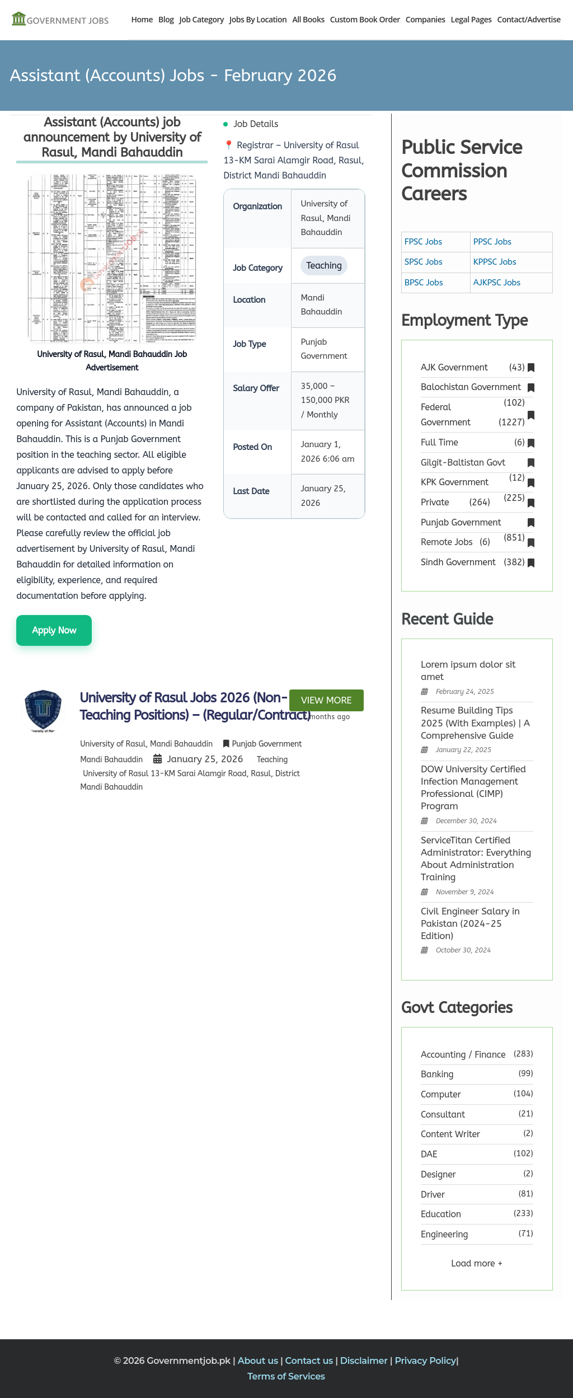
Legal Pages (471, 19)
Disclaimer (365, 1360)
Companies (425, 19)
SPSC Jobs (424, 262)
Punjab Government (477, 523)
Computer (441, 1094)
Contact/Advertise (529, 19)
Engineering (444, 1234)
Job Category (201, 19)
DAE (429, 1154)
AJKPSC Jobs (496, 283)
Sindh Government (477, 562)
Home (142, 19)
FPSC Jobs (423, 242)
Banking (437, 1074)
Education (441, 1214)
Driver (433, 1194)
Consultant (443, 1114)
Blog (165, 19)
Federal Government (477, 416)
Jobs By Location (257, 19)
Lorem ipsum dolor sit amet (468, 670)
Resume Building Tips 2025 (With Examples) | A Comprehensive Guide (475, 722)
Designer (438, 1174)
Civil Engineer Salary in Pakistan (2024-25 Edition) (470, 923)
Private (477, 502)
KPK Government (477, 483)
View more (326, 700)
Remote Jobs (477, 542)
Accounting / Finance (463, 1054)
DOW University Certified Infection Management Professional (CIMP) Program (473, 787)
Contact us (310, 1360)
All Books (308, 19)
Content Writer (450, 1134)
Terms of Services (286, 1376)
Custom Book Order (365, 19)
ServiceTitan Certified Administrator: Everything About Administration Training (476, 858)
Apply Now (54, 630)
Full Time (477, 442)
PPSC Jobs (492, 242)
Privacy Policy (425, 1360)
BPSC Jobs (424, 283)
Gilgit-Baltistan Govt (477, 463)
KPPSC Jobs (494, 262)
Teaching (272, 759)
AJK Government (477, 367)
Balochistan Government (477, 388)
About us (259, 1360)
